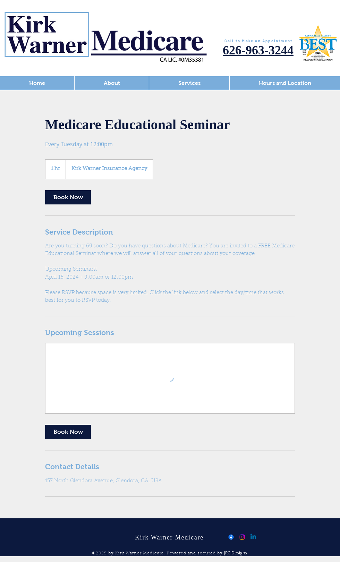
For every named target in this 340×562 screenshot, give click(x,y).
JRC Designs (235, 552)
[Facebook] (231, 537)
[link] (68, 197)
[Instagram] (242, 537)
